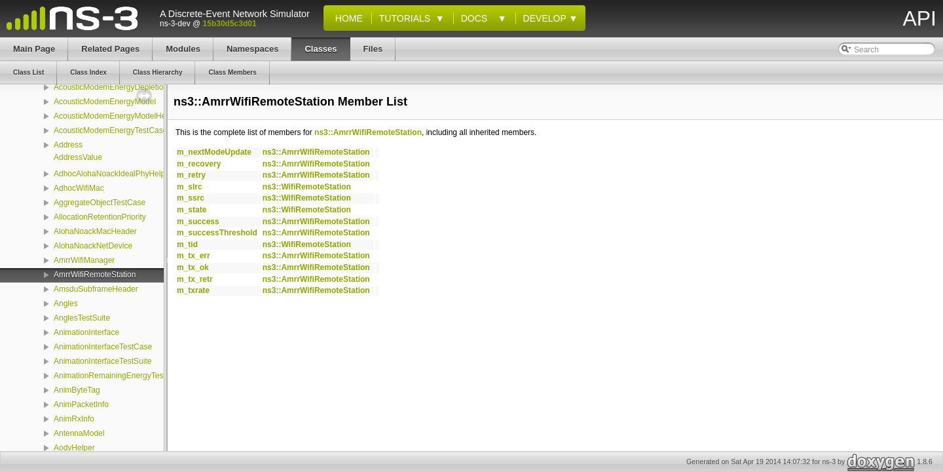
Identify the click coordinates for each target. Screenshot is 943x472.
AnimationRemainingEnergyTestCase (119, 375)
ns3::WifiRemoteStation (307, 186)
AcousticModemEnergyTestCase (110, 130)
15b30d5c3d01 (230, 23)
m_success (198, 221)
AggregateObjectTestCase (99, 202)
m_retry (191, 175)
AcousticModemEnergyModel (105, 101)
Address (68, 144)
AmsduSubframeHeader (96, 289)
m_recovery (199, 163)
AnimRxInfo (74, 418)
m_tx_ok (193, 267)
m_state (191, 209)
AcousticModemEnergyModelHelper (116, 116)
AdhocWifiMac (79, 188)
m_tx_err (193, 255)
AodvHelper (74, 447)
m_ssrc (190, 198)
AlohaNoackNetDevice (93, 245)
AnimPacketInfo (81, 404)
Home (346, 18)
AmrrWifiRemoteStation (95, 274)
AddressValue (78, 157)
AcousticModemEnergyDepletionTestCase (127, 87)
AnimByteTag (77, 390)
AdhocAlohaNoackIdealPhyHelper (113, 173)
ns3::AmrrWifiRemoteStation (368, 132)
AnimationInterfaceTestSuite (102, 361)
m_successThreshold (217, 232)
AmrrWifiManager (84, 260)
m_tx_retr (195, 279)
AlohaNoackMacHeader (95, 231)
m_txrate (193, 290)
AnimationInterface (86, 332)
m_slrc (189, 186)
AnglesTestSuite (82, 318)
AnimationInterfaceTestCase (103, 346)
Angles (66, 303)
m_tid (187, 244)
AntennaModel (79, 433)
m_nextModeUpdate (214, 152)
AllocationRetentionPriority (100, 217)
